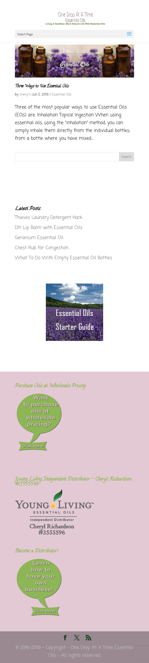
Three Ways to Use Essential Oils (42, 86)
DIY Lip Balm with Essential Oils (48, 227)
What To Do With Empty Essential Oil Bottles (63, 258)
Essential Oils (61, 94)
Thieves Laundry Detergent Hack (48, 217)
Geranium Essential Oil (39, 237)
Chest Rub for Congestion (42, 247)
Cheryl (23, 94)
